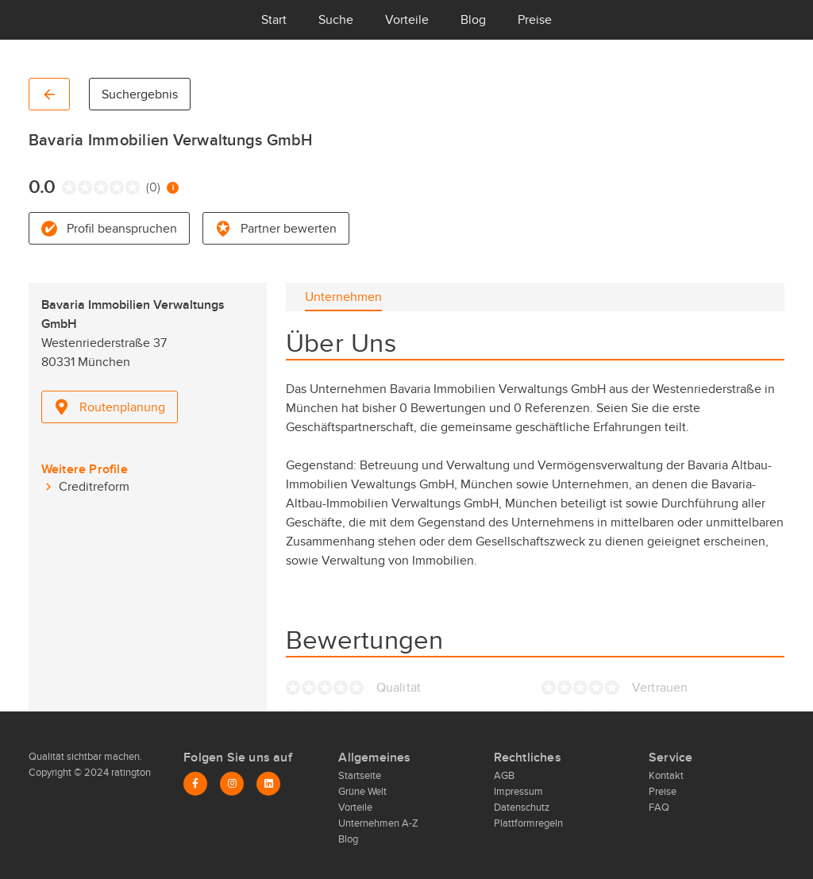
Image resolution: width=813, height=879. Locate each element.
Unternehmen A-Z (378, 823)
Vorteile (407, 20)
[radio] (65, 187)
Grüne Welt (362, 791)
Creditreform (94, 487)
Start (274, 20)
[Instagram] (232, 784)
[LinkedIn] (268, 784)
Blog (473, 20)
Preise (535, 20)
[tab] (343, 297)
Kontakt (666, 775)
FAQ (659, 807)
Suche (335, 20)
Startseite (359, 775)
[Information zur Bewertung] (173, 188)
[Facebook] (195, 784)
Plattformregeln (528, 823)
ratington (130, 772)
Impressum (518, 791)
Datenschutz (521, 807)
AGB (504, 775)
